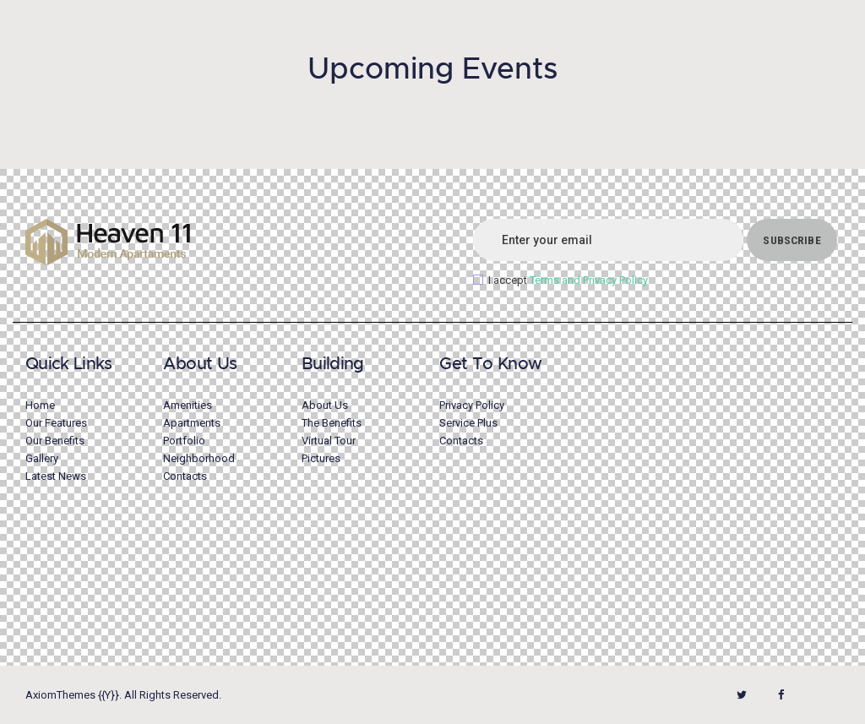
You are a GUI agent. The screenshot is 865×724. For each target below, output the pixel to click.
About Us (325, 405)
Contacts (185, 476)
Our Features (56, 422)
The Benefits (332, 422)
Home (40, 405)
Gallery (41, 458)
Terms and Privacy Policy (589, 280)
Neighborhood (199, 458)
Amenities (187, 405)
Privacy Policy (471, 405)
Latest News (55, 476)
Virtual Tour (329, 440)
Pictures (321, 458)
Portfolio (184, 440)
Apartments (191, 422)
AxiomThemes (60, 695)
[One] (709, 497)
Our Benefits (54, 440)
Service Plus (468, 422)
